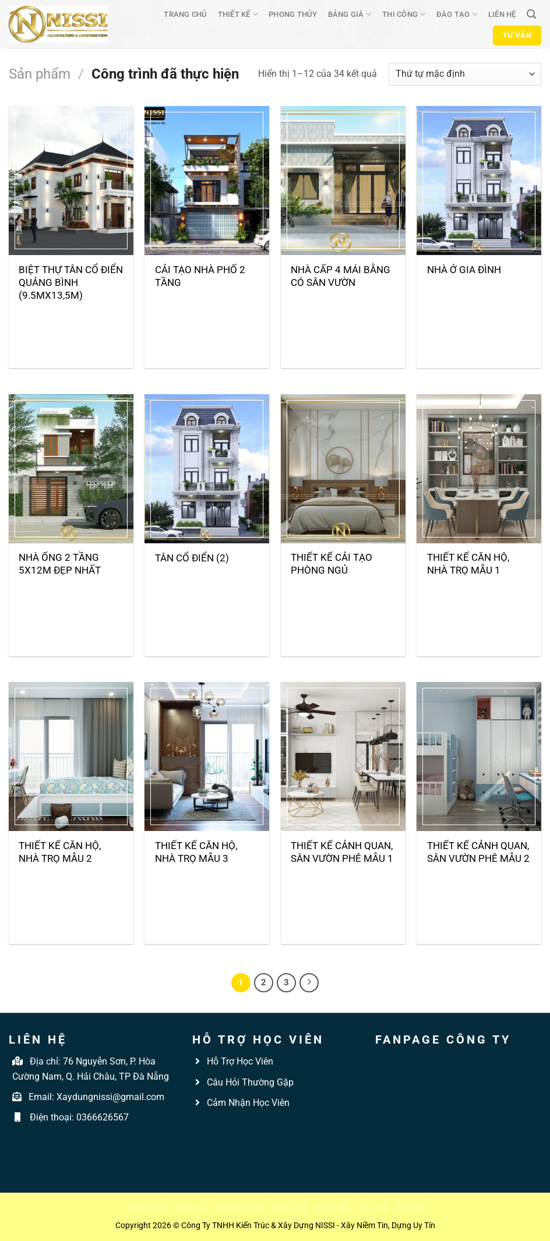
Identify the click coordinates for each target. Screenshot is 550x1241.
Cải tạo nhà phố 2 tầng (200, 276)
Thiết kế (238, 14)
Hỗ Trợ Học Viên (240, 1061)
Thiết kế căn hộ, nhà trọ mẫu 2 (60, 852)
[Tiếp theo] (309, 983)
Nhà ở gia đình (464, 269)
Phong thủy (293, 14)
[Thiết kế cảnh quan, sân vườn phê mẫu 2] (479, 756)
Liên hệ (502, 14)
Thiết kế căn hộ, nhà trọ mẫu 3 (196, 852)
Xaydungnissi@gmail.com (110, 1096)
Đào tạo (457, 14)
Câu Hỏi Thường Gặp (249, 1082)
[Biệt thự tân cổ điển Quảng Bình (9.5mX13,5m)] (71, 180)
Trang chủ (185, 14)
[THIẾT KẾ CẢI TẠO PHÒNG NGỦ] (343, 468)
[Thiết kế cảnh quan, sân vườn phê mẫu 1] (343, 756)
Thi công (404, 14)
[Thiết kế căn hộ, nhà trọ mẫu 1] (479, 468)
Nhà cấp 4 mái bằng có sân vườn (340, 276)
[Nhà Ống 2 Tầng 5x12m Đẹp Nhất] (71, 468)
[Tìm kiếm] (531, 14)
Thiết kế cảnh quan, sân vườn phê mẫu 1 (342, 852)
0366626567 (102, 1117)
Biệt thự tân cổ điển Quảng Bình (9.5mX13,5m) (71, 282)
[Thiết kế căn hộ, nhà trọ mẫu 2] (71, 756)
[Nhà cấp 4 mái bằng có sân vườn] (343, 180)
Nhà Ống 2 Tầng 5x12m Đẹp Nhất (60, 563)
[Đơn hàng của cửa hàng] (465, 74)
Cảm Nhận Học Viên (247, 1102)
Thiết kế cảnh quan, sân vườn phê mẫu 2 (478, 852)
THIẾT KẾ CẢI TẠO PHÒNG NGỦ (331, 563)
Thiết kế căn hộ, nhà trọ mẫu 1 (468, 563)
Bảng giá (350, 14)
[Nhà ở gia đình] (479, 180)
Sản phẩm (39, 74)
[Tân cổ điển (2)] (206, 468)
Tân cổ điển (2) (192, 558)
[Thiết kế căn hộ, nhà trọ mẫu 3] (206, 756)
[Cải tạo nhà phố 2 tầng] (206, 180)
